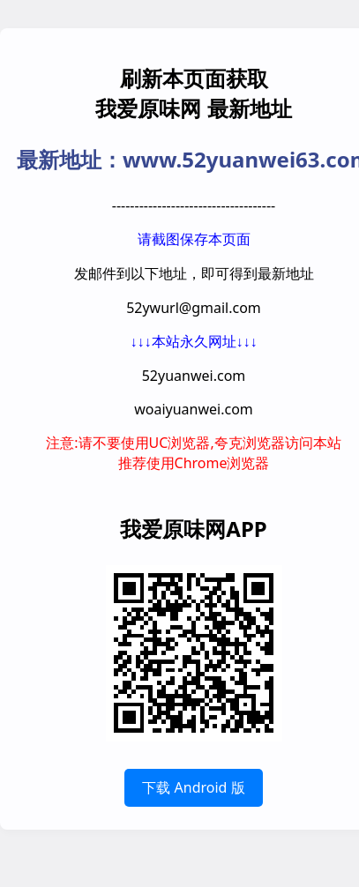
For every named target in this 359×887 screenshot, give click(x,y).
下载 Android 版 (193, 787)
